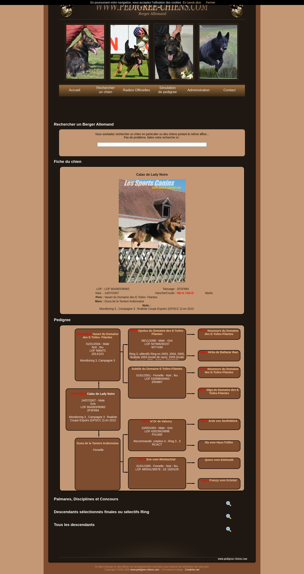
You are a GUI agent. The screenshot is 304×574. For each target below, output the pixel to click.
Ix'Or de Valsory (161, 421)
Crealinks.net (192, 569)
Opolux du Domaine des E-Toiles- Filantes (161, 332)
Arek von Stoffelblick (223, 421)
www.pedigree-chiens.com (144, 569)
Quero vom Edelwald (219, 459)
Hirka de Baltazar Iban (223, 352)
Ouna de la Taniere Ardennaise (98, 443)
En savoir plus (192, 2)
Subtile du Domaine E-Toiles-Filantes (157, 368)
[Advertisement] (152, 105)
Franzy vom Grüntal (222, 480)
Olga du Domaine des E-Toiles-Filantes (223, 391)
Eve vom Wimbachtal (161, 459)
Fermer (210, 2)
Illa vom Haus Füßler (219, 442)
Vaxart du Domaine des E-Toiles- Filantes (100, 335)
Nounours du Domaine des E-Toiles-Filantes (222, 332)
